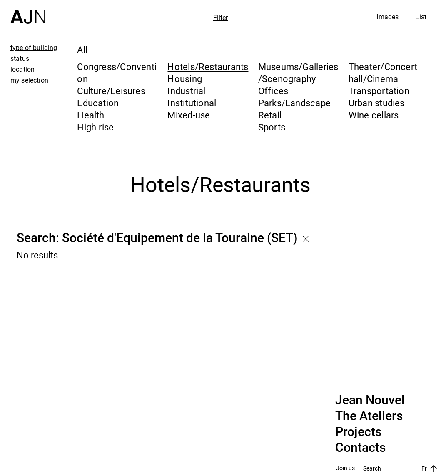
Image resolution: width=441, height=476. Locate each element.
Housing (184, 79)
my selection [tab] (29, 80)
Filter (220, 17)
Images (387, 16)
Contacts (360, 448)
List (420, 16)
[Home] (27, 12)
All (82, 49)
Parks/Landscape (294, 103)
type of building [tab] (33, 47)
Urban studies (377, 103)
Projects (358, 432)
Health (90, 115)
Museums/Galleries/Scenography (298, 72)
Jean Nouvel (370, 400)
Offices (273, 91)
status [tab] (19, 58)
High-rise (95, 127)
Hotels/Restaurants (207, 66)
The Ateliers (369, 416)
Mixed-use (188, 115)
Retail (270, 115)
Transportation (379, 91)
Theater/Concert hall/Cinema (383, 72)
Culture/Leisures (111, 91)
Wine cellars (374, 115)
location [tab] (22, 69)
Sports (271, 127)
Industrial (186, 91)
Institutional (191, 103)
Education (98, 103)
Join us (345, 468)
